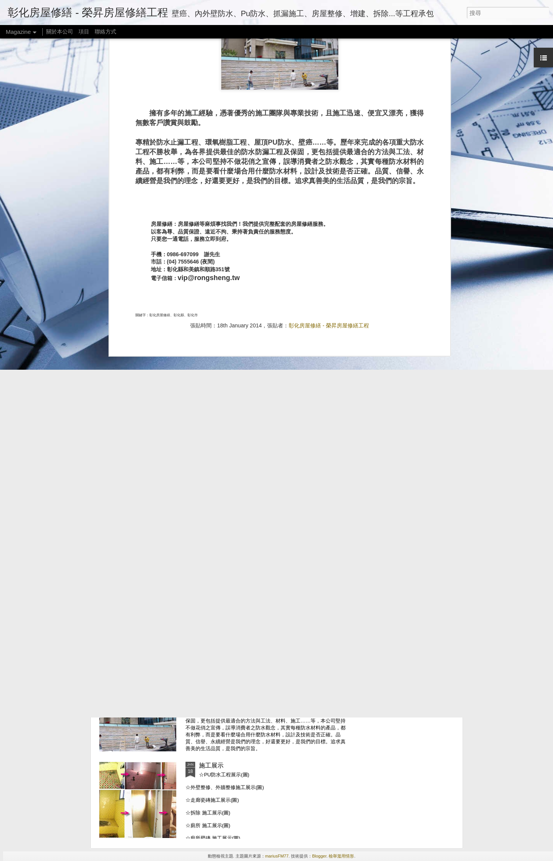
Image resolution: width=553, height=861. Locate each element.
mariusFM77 (277, 856)
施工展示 (211, 765)
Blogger (319, 856)
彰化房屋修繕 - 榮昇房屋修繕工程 (329, 219)
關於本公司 (59, 31)
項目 (84, 31)
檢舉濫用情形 (341, 856)
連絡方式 (211, 590)
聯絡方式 (105, 31)
